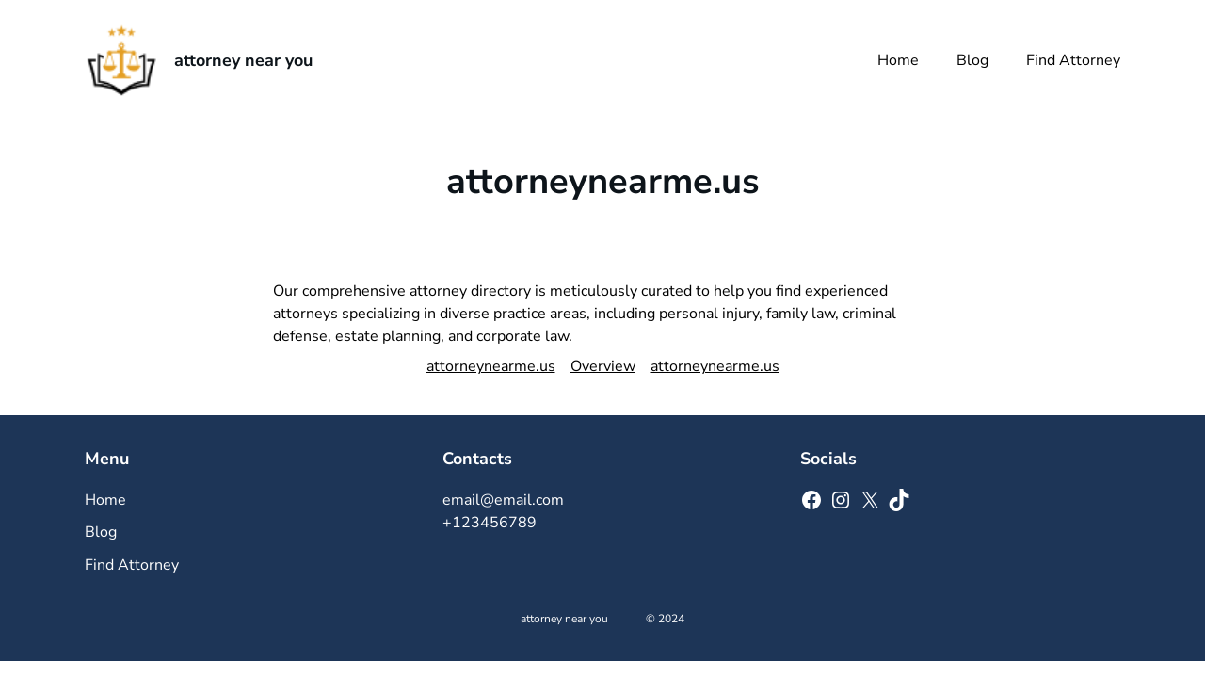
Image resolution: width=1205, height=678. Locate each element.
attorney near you (243, 60)
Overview (602, 366)
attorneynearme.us (490, 366)
